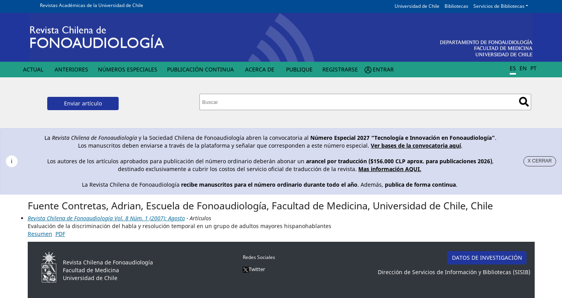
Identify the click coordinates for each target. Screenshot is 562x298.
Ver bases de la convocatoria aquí (416, 145)
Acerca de (259, 69)
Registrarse (340, 69)
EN (523, 68)
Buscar (524, 102)
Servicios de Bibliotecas (499, 6)
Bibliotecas (456, 6)
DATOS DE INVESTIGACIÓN (487, 257)
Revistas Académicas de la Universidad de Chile (91, 5)
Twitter (254, 269)
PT (533, 68)
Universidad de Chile (417, 6)
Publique (299, 69)
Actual (33, 69)
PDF (60, 233)
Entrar (383, 69)
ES (513, 68)
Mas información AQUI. (389, 169)
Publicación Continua (200, 69)
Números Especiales (127, 69)
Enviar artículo (83, 103)
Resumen (40, 233)
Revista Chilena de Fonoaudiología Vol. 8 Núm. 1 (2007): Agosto (106, 218)
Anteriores (71, 69)
